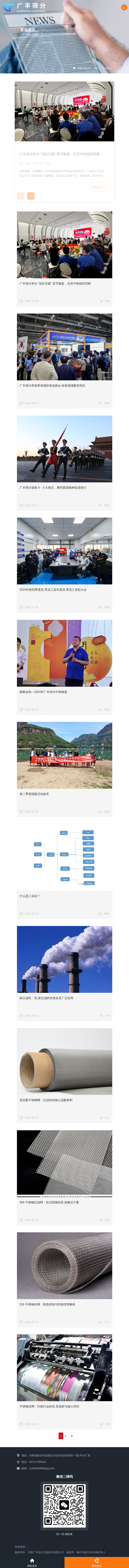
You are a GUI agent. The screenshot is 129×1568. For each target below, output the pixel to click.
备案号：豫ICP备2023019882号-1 (85, 1552)
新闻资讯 (107, 68)
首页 (96, 68)
